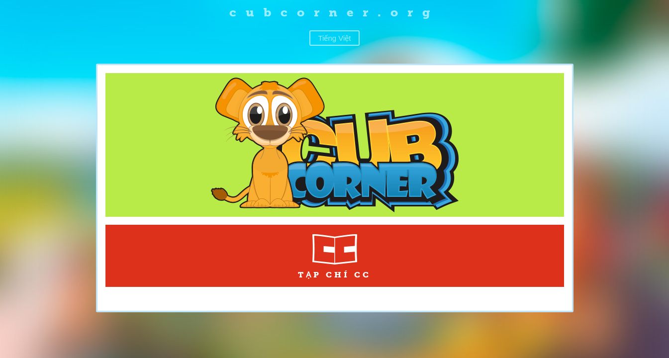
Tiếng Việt (334, 38)
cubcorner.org (334, 12)
